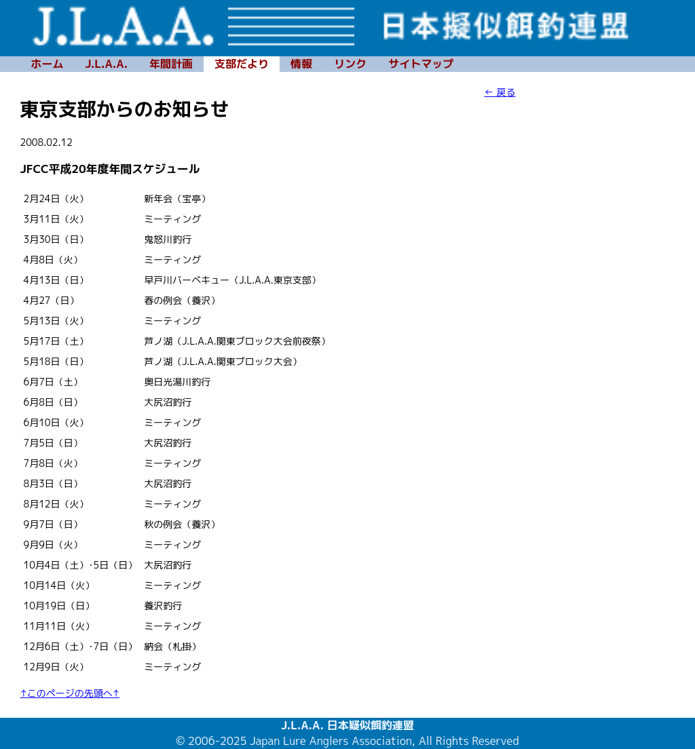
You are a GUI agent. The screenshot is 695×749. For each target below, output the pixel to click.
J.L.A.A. (107, 63)
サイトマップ (420, 63)
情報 (301, 63)
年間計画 (171, 63)
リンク (350, 63)
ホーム (47, 63)
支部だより (241, 63)
